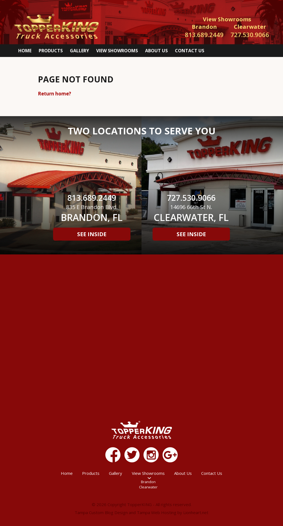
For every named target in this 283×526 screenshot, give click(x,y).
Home (25, 51)
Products (51, 51)
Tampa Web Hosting (156, 512)
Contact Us (189, 51)
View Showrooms (117, 51)
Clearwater (148, 487)
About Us (156, 51)
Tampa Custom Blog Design (101, 512)
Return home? (54, 93)
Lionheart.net (195, 512)
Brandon (148, 481)
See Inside (91, 234)
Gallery (79, 51)
